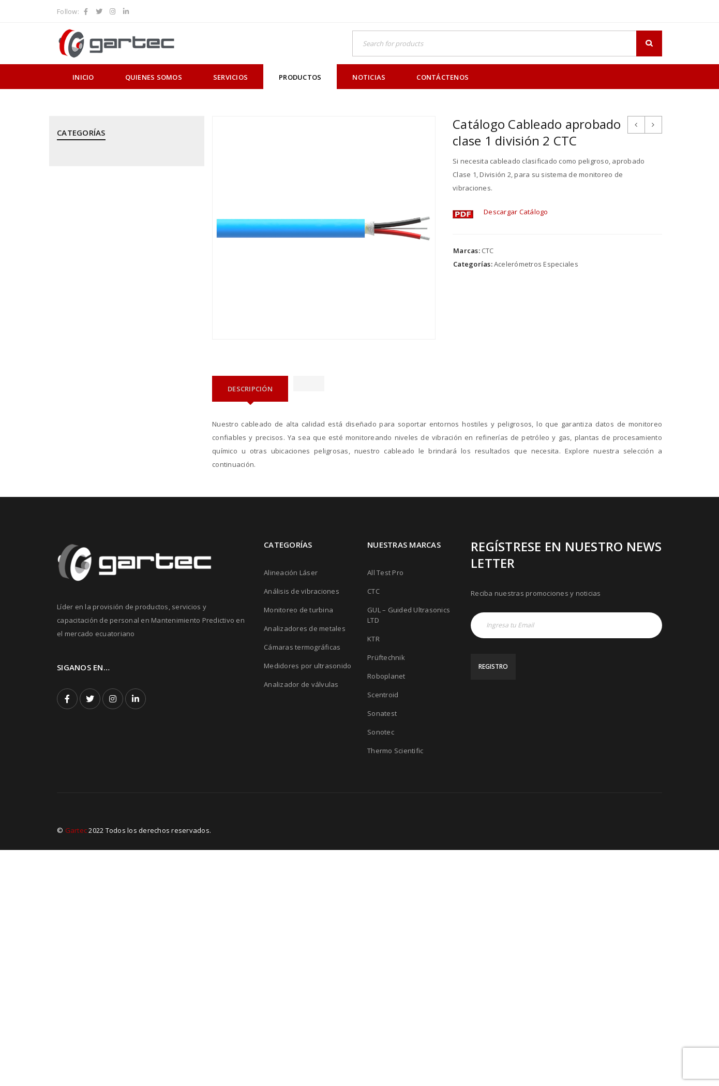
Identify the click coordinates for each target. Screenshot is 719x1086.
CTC (488, 250)
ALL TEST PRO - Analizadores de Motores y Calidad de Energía (125, 166)
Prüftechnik (386, 893)
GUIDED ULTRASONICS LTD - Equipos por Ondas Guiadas (122, 252)
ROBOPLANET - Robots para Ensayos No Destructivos (121, 538)
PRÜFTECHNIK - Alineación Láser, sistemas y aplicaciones (125, 395)
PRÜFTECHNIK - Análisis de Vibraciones (119, 426)
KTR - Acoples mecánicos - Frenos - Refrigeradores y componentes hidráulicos (113, 293)
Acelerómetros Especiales (536, 264)
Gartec (76, 1066)
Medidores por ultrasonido (307, 901)
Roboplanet (386, 912)
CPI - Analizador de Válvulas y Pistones (120, 196)
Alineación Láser (291, 808)
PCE (63, 365)
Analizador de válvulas (301, 920)
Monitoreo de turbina (298, 845)
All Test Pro (385, 808)
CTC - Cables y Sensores (96, 222)
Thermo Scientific (395, 986)
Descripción (250, 388)
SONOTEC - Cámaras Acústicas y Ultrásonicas (109, 599)
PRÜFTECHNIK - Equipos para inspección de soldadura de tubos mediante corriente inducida (121, 497)
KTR (373, 874)
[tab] (250, 389)
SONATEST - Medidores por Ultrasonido (121, 569)
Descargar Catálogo (516, 211)
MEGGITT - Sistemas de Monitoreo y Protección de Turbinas (115, 334)
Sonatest (382, 949)
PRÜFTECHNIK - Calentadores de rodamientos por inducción (109, 456)
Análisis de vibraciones (301, 827)
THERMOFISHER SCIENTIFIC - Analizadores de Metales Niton (124, 635)
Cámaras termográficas (302, 883)
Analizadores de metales (305, 864)
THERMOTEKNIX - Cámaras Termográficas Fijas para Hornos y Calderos (124, 671)
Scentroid (382, 930)
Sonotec (380, 968)
